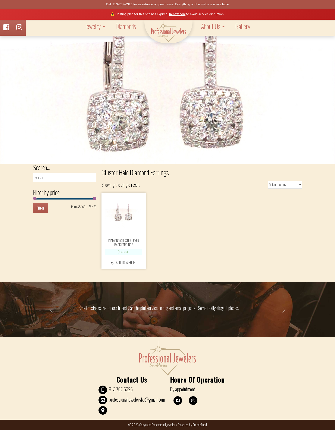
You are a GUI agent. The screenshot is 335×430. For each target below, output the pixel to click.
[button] (124, 262)
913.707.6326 (121, 389)
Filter (40, 208)
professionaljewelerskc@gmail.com (137, 399)
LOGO (168, 31)
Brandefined (199, 424)
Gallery (242, 26)
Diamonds (126, 26)
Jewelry (93, 26)
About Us (210, 26)
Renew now (177, 14)
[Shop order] (285, 185)
